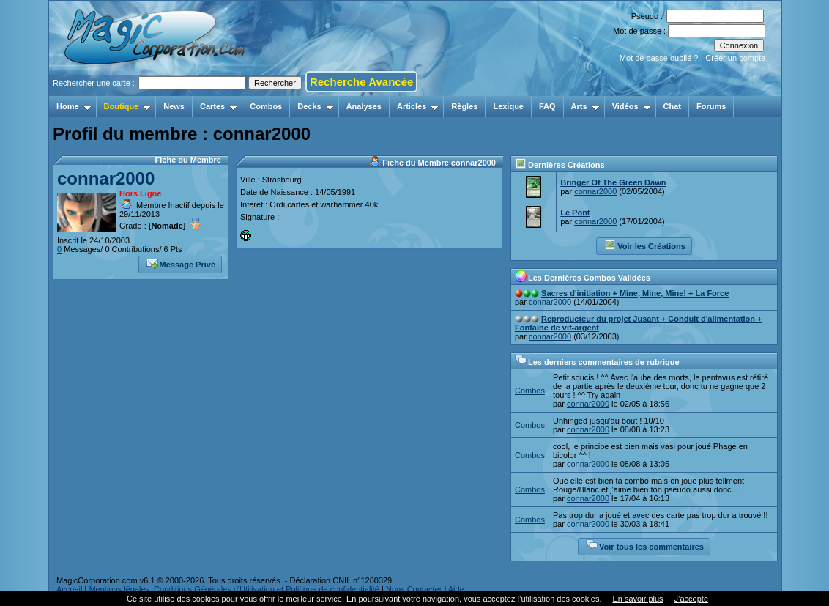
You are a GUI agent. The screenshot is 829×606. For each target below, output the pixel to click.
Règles (464, 106)
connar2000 (106, 178)
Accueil (69, 589)
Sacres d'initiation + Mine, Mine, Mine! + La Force (635, 293)
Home (74, 106)
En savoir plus (637, 598)
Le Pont (575, 212)
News (174, 106)
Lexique (508, 106)
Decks (315, 106)
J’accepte (691, 598)
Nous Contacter (414, 589)
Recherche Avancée (361, 81)
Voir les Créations (644, 245)
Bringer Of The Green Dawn (613, 182)
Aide (456, 589)
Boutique (128, 106)
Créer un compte (735, 57)
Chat (672, 106)
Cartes (218, 106)
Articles (418, 106)
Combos (266, 106)
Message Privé (180, 263)
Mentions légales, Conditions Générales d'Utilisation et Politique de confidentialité (234, 589)
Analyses (364, 106)
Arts (585, 106)
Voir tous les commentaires (645, 545)
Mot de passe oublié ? (659, 57)
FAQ (547, 106)
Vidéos (631, 106)
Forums (711, 106)
